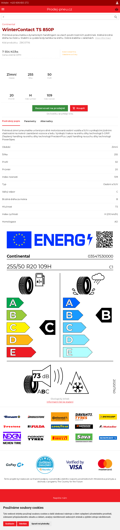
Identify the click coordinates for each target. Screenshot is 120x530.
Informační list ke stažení (60, 402)
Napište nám (60, 498)
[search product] (116, 17)
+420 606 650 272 (19, 2)
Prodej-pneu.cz (59, 9)
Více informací (103, 38)
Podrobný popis (11, 121)
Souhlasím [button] (9, 524)
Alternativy (46, 121)
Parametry (30, 121)
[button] (116, 9)
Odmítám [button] (23, 524)
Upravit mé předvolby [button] (40, 524)
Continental (8, 24)
